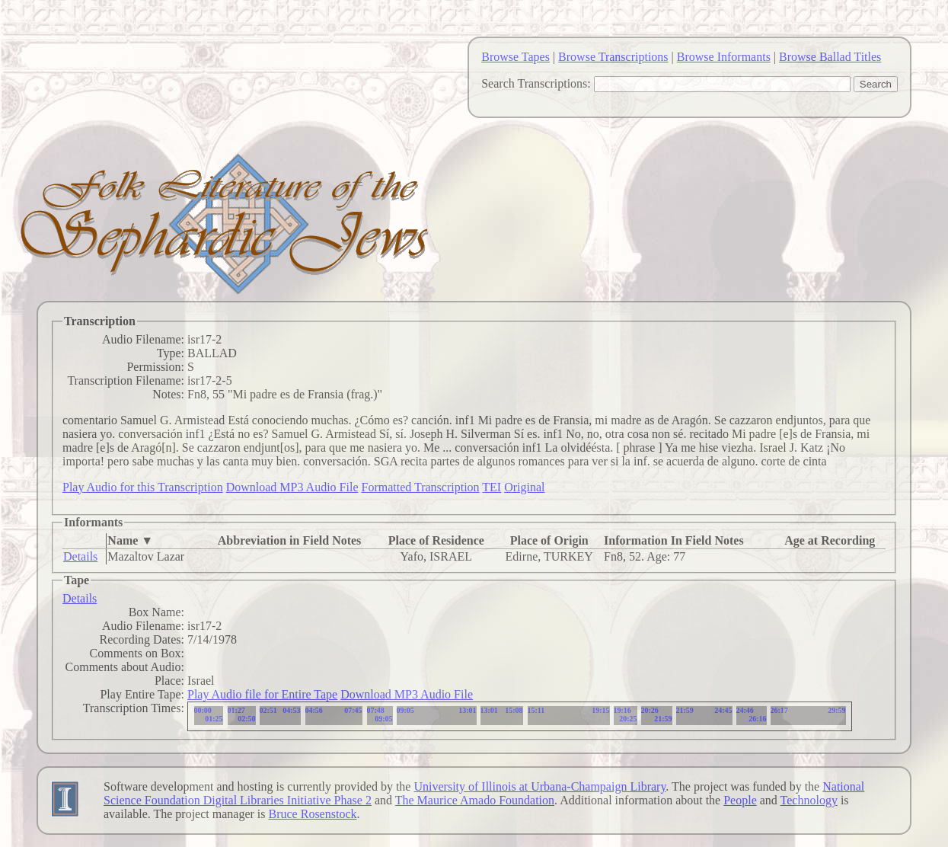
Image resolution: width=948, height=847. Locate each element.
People (740, 800)
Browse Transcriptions (613, 56)
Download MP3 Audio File (292, 487)
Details (80, 556)
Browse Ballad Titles (830, 56)
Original (524, 487)
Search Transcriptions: (536, 83)
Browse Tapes (515, 56)
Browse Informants (724, 56)
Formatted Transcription (420, 487)
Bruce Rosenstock (313, 813)
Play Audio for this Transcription (142, 487)
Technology (809, 800)
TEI (491, 487)
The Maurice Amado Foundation (474, 800)
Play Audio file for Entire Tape (262, 694)
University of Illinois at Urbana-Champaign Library (539, 786)
